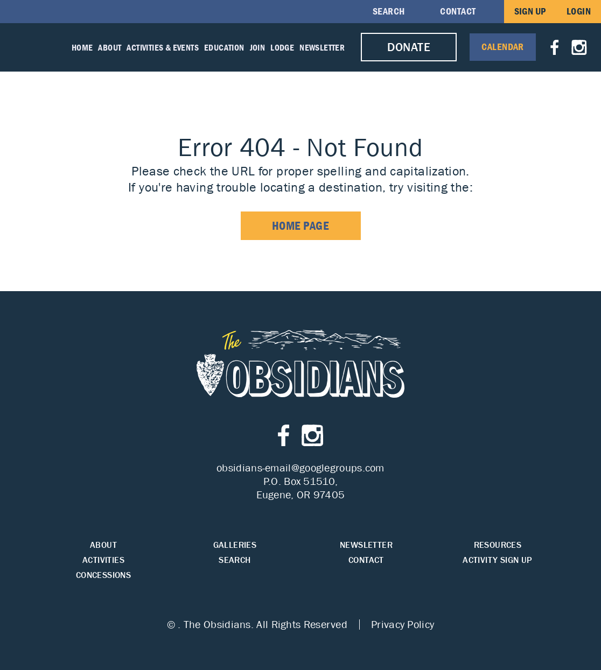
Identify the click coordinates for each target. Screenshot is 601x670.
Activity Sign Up (497, 560)
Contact (458, 11)
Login (579, 11)
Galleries (235, 544)
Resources (498, 544)
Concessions (103, 575)
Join (257, 47)
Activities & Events (163, 47)
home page (301, 225)
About (109, 47)
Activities (103, 560)
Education (224, 47)
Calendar (502, 46)
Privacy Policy (402, 624)
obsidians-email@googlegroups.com (300, 468)
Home (82, 47)
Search (389, 11)
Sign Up (530, 11)
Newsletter (322, 47)
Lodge (282, 47)
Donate (408, 47)
